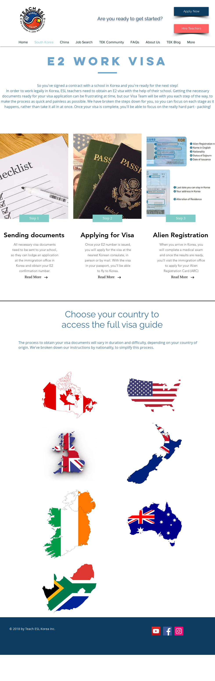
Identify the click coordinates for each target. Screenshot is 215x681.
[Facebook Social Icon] (167, 631)
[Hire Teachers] (191, 28)
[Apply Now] (191, 11)
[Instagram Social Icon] (178, 631)
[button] (84, 42)
